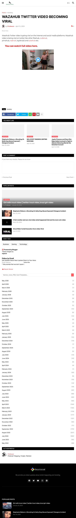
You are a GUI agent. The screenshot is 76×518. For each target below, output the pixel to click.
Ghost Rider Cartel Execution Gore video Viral (28, 229)
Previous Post (7, 177)
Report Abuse (8, 269)
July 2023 (38, 394)
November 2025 (38, 302)
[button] (2, 3)
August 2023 (38, 390)
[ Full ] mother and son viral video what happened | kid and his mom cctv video (39, 220)
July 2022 (38, 436)
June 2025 (38, 319)
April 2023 (38, 404)
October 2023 (38, 383)
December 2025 (38, 298)
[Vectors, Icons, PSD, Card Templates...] (36, 274)
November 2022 (38, 422)
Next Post (69, 177)
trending (10, 12)
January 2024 (38, 372)
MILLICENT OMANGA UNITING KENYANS (37, 140)
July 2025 (38, 316)
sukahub (31, 41)
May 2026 (38, 281)
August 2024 (38, 351)
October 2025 (38, 305)
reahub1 (13, 41)
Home (4, 12)
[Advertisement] (38, 92)
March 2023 (38, 408)
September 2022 (38, 429)
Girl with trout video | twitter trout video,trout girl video (31, 503)
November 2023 (38, 380)
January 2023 (38, 415)
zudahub (43, 38)
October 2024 (38, 344)
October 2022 (38, 425)
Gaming (14, 244)
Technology (23, 244)
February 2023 (38, 411)
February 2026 (38, 291)
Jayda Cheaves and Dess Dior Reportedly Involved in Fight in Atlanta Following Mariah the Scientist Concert (62, 142)
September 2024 (38, 348)
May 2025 (38, 323)
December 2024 (38, 341)
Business (6, 244)
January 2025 (38, 337)
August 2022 (38, 433)
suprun (4, 253)
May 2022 (38, 443)
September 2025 (38, 309)
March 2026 (38, 288)
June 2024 (38, 358)
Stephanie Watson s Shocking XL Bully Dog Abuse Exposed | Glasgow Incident (13, 141)
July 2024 (38, 355)
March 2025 (38, 330)
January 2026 (38, 295)
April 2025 (38, 327)
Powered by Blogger (10, 249)
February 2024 (38, 369)
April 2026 (38, 284)
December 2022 (38, 418)
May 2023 (38, 401)
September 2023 (38, 387)
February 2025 (38, 334)
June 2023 (38, 397)
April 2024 (38, 365)
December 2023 (38, 376)
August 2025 (38, 312)
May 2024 (38, 362)
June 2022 (38, 440)
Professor (11, 454)
